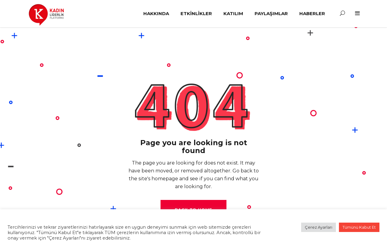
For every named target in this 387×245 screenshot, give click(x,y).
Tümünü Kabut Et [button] (359, 227)
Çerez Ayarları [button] (318, 227)
